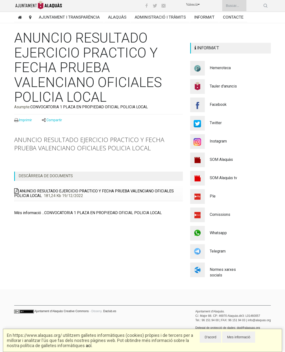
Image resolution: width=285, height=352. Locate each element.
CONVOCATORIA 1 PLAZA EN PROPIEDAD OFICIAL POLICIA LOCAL (89, 107)
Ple (213, 196)
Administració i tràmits (160, 17)
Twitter (216, 123)
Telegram (218, 251)
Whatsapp (218, 233)
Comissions (220, 214)
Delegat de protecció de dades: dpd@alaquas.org (227, 328)
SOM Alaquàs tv (223, 178)
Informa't (204, 17)
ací (88, 345)
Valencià (193, 4)
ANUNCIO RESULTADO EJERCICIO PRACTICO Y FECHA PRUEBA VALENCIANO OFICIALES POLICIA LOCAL (94, 193)
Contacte (233, 17)
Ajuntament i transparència (69, 17)
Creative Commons (76, 311)
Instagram (218, 141)
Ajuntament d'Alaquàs (48, 311)
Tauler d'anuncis (223, 86)
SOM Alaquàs (221, 159)
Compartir (54, 120)
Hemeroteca (220, 68)
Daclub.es (109, 311)
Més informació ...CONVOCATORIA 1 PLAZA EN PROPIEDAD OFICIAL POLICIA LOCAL (88, 212)
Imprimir (25, 120)
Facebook (218, 104)
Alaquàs (117, 17)
